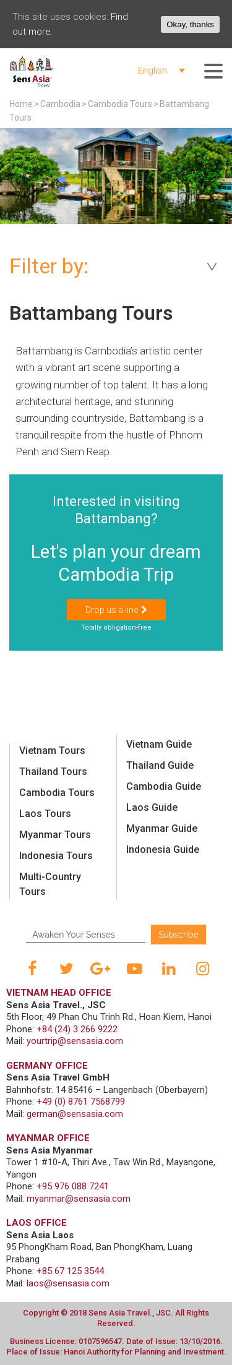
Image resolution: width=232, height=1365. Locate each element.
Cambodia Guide (163, 786)
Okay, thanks (190, 24)
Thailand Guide (160, 765)
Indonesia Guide (162, 849)
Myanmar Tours (55, 835)
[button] (116, 609)
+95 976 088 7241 (73, 1186)
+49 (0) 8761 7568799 (81, 1101)
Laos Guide (152, 807)
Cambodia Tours (120, 104)
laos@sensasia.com (68, 1283)
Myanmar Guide (161, 828)
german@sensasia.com (75, 1113)
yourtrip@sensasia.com (75, 1040)
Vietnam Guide (159, 744)
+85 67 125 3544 (70, 1271)
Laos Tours (45, 813)
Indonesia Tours (56, 856)
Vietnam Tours (52, 750)
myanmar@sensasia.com (79, 1198)
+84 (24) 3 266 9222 (77, 1029)
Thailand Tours (53, 771)
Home (21, 104)
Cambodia (60, 104)
